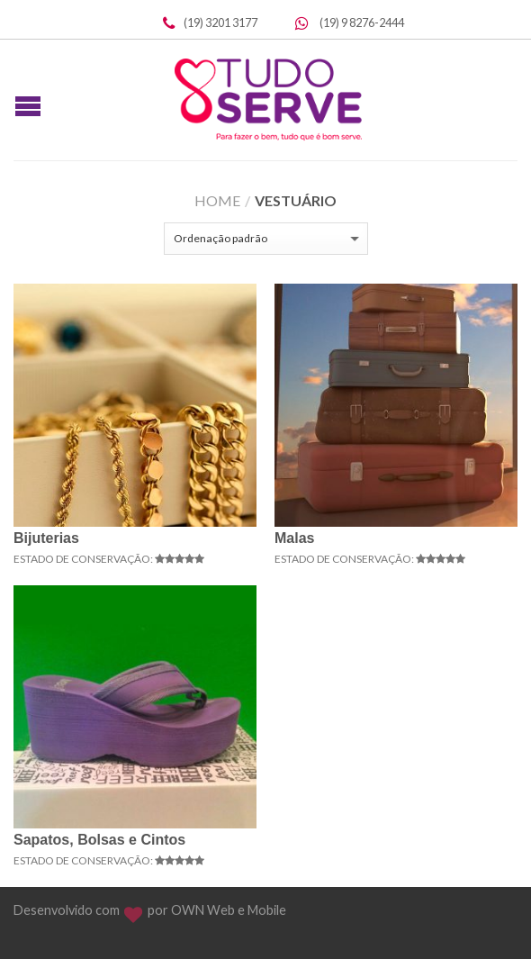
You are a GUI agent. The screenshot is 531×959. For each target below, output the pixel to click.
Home (217, 200)
